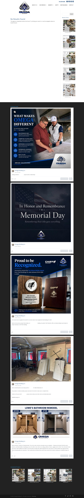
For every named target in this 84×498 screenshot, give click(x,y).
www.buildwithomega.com (17, 327)
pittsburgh (44, 387)
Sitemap (34, 496)
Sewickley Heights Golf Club (67, 48)
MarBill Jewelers (67, 80)
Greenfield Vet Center (67, 64)
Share (71, 178)
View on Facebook (64, 178)
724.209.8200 (62, 1)
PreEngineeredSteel (33, 323)
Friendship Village (68, 32)
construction (21, 174)
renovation (31, 387)
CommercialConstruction (17, 451)
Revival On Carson (68, 97)
